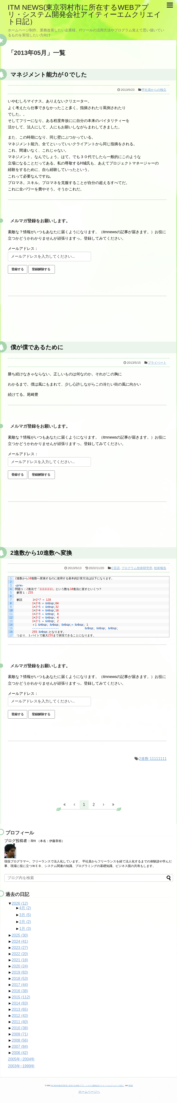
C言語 (115, 568)
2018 (20, 979)
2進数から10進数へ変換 (41, 553)
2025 (20, 935)
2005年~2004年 (21, 1059)
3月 (25, 915)
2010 (20, 1028)
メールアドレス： (23, 249)
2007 (20, 1047)
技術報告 (160, 568)
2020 (20, 966)
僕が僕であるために (36, 347)
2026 (20, 903)
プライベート (157, 362)
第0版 (131, 1085)
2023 (20, 948)
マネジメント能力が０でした (48, 74)
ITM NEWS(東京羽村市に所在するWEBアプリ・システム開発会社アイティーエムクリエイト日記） (84, 14)
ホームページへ (89, 1091)
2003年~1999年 (21, 1066)
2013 (20, 1009)
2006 (20, 1053)
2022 (20, 954)
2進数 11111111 (153, 759)
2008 (20, 1040)
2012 (20, 1016)
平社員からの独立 (154, 90)
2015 (21, 997)
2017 (20, 985)
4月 (25, 908)
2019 (20, 972)
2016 (20, 991)
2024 (20, 941)
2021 (20, 960)
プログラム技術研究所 (136, 568)
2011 (20, 1022)
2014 (20, 1003)
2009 (20, 1034)
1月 (25, 929)
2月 (25, 922)
